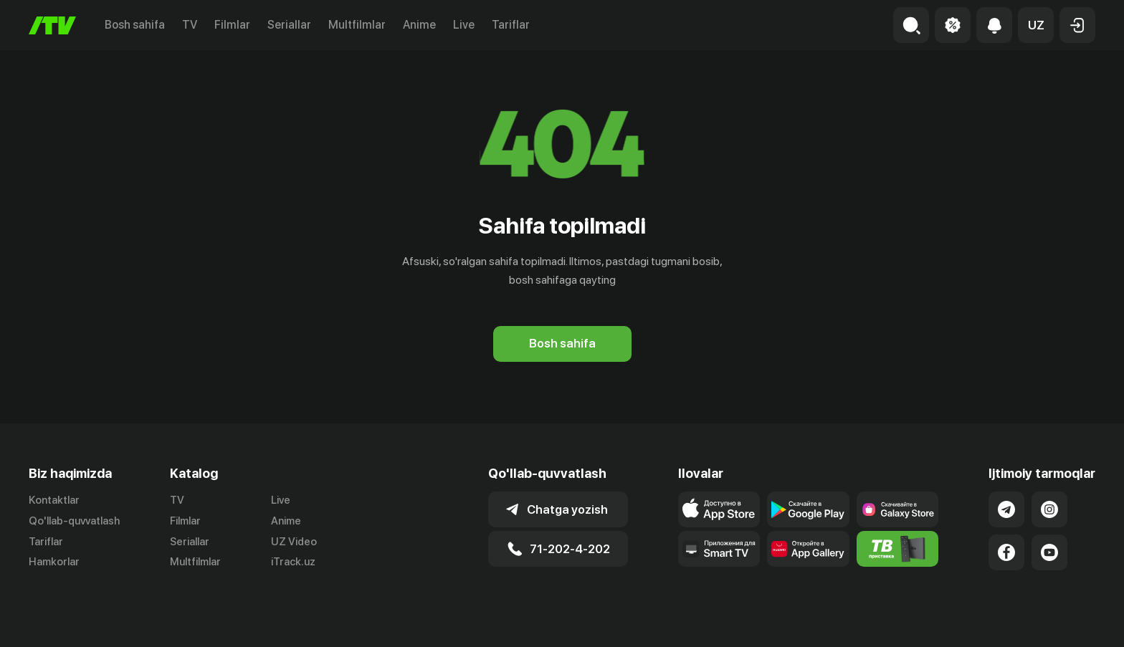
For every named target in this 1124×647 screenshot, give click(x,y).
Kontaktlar (54, 500)
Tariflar (511, 25)
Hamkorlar (54, 561)
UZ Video (294, 541)
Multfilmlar (357, 25)
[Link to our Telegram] (1006, 509)
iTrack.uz (293, 561)
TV (189, 25)
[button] (1036, 25)
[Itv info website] (898, 549)
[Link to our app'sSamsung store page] (898, 509)
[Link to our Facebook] (1006, 552)
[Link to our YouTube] (1049, 552)
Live (464, 25)
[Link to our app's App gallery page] (808, 549)
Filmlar (232, 25)
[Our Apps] (719, 549)
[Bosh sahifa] (52, 25)
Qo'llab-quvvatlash (74, 520)
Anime (419, 25)
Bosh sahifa (135, 25)
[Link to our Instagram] (1049, 509)
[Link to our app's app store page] (719, 509)
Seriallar (289, 25)
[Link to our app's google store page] (808, 509)
